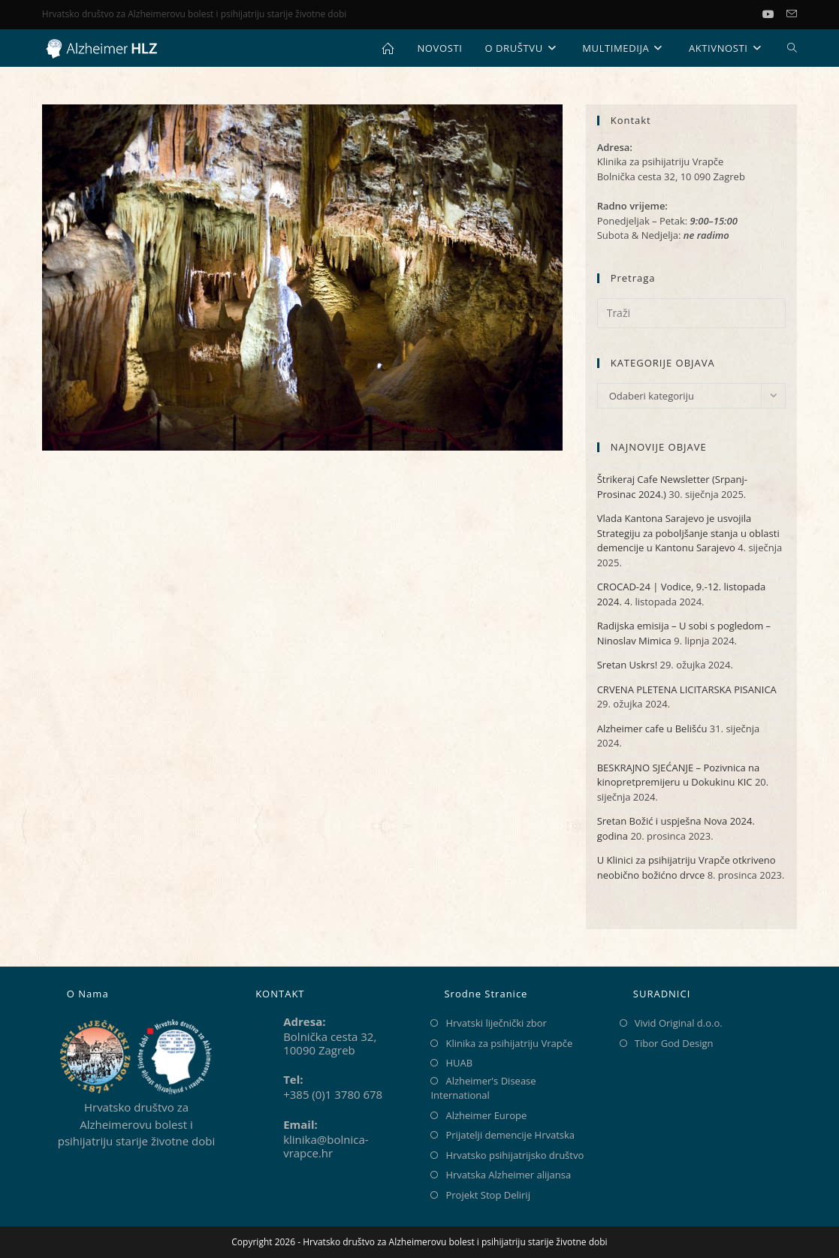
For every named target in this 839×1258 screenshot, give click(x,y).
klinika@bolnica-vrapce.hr (325, 1146)
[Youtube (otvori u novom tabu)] (774, 14)
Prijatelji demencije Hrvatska (510, 1135)
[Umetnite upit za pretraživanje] (691, 313)
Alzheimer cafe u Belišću (652, 728)
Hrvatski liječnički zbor (495, 1023)
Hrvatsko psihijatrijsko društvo (514, 1155)
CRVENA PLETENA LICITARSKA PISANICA (687, 689)
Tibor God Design (674, 1043)
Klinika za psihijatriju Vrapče (508, 1043)
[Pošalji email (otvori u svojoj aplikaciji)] (791, 14)
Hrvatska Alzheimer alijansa (508, 1174)
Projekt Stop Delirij (487, 1195)
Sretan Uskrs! (627, 664)
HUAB (458, 1062)
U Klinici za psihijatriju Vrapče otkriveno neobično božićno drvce (686, 867)
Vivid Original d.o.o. (679, 1023)
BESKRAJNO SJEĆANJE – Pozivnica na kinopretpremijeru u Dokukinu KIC (678, 775)
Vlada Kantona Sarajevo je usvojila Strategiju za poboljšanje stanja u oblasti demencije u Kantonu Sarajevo (688, 532)
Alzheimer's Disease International (483, 1088)
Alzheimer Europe (486, 1115)
